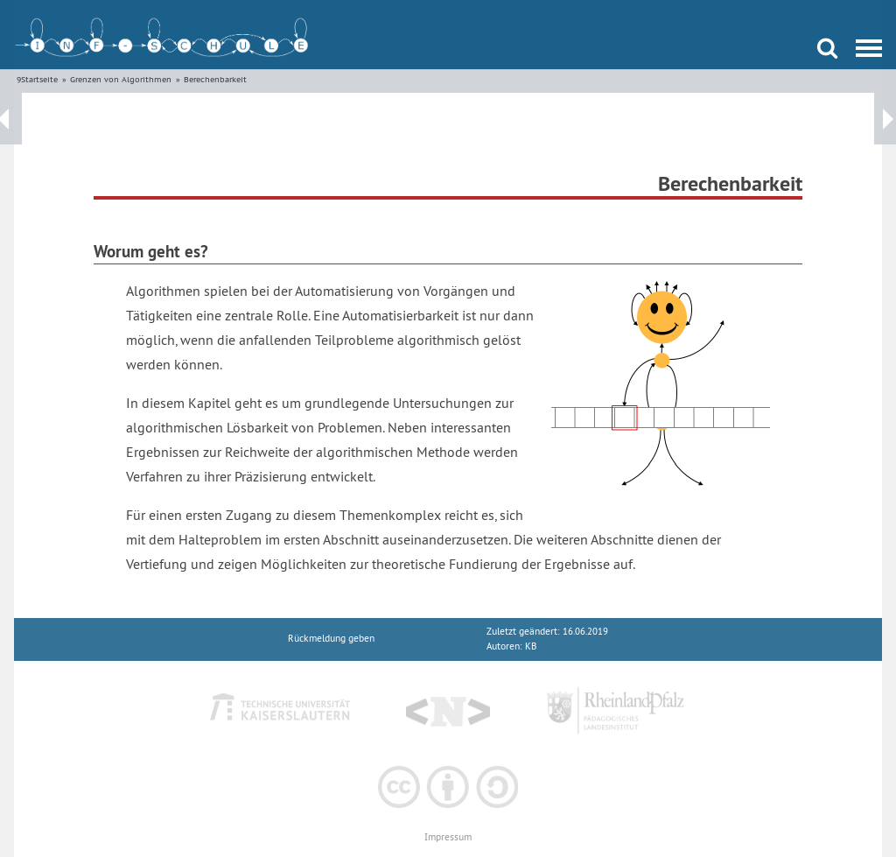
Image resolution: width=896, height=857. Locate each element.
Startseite (39, 79)
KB (530, 646)
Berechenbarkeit (215, 79)
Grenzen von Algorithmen (121, 79)
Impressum (448, 837)
